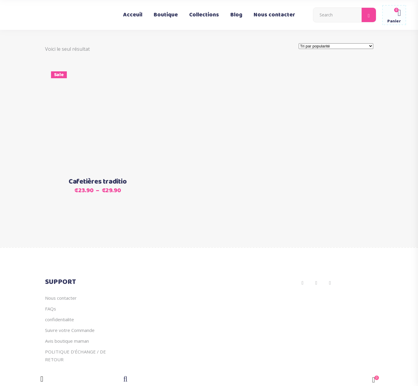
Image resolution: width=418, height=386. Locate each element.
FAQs (50, 309)
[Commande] (336, 46)
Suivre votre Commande (70, 330)
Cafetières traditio (98, 181)
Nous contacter (61, 298)
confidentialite (59, 319)
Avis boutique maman (67, 341)
